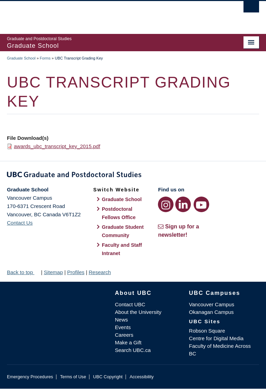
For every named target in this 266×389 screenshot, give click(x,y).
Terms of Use (73, 376)
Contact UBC (130, 304)
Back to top (23, 272)
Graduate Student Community (123, 231)
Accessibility (141, 376)
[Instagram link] (166, 204)
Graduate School (21, 58)
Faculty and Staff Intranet (122, 249)
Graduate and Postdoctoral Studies (133, 176)
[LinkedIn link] (183, 204)
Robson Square (207, 331)
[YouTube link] (201, 204)
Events (123, 327)
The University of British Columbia (114, 14)
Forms (45, 58)
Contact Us (20, 223)
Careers (124, 335)
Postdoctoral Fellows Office (119, 213)
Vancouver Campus (211, 304)
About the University (138, 312)
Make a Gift (128, 342)
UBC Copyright (108, 376)
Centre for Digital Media (216, 338)
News (121, 320)
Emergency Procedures (30, 376)
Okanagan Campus (211, 312)
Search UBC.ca (133, 350)
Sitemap (53, 272)
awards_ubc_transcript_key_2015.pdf (57, 146)
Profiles (76, 272)
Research (100, 272)
